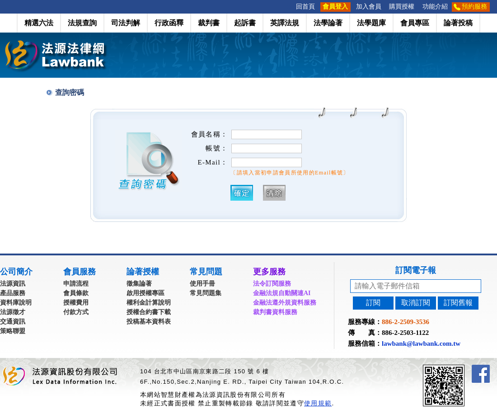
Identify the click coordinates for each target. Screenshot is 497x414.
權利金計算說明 (149, 302)
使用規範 (318, 403)
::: (289, 6)
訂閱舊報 (458, 302)
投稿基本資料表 (149, 321)
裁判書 (209, 23)
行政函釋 (169, 23)
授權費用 (76, 302)
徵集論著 (139, 283)
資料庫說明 (16, 302)
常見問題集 (205, 293)
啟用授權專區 (145, 293)
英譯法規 (284, 23)
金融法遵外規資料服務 (284, 302)
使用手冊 (202, 283)
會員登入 (335, 6)
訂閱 (373, 302)
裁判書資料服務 (275, 312)
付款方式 (76, 312)
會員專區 (414, 23)
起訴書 (245, 23)
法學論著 (328, 23)
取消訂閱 (415, 302)
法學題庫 (371, 23)
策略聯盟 (12, 331)
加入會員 (368, 6)
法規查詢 (82, 23)
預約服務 (474, 6)
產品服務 (12, 293)
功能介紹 (435, 6)
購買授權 (401, 6)
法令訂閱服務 (272, 283)
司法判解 (125, 23)
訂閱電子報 (415, 270)
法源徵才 (12, 312)
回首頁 (305, 6)
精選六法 (38, 23)
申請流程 (76, 283)
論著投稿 (458, 23)
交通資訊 (12, 321)
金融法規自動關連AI (282, 293)
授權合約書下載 (149, 312)
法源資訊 (12, 283)
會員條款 (76, 293)
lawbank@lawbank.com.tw (421, 343)
